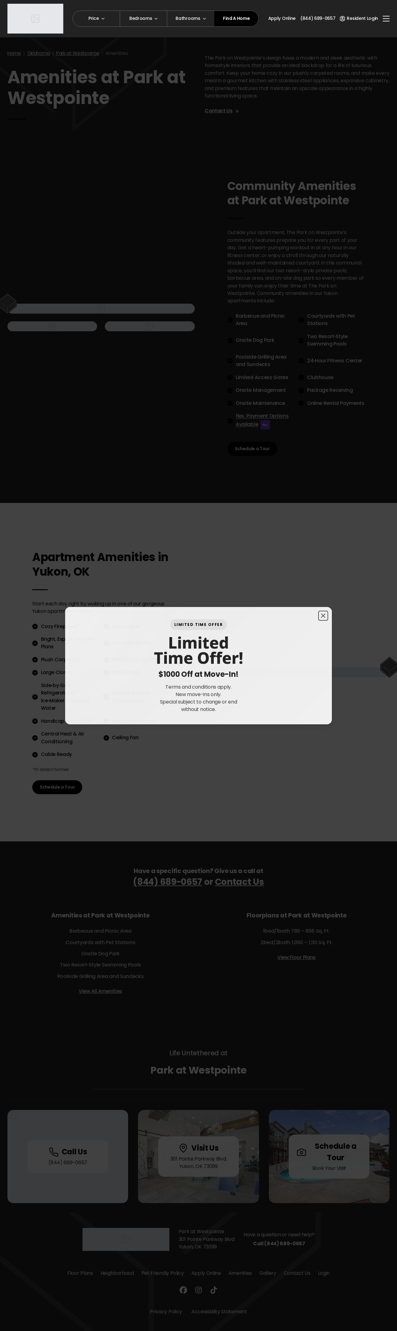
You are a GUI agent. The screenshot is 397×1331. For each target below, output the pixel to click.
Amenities (240, 1273)
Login (324, 1273)
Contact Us (222, 110)
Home (14, 53)
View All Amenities (100, 991)
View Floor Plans (296, 957)
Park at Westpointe (77, 53)
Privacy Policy (166, 1311)
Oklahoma (38, 53)
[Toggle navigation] (386, 19)
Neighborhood (117, 1273)
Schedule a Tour (252, 449)
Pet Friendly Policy (162, 1273)
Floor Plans (80, 1273)
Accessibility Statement (219, 1311)
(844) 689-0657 (167, 882)
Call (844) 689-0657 (279, 1243)
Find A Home (236, 18)
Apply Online (282, 18)
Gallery (267, 1273)
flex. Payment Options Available (262, 420)
